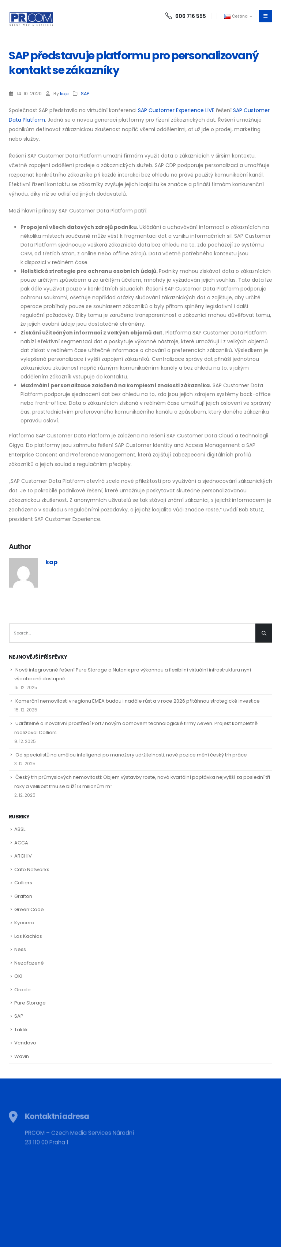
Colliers (23, 882)
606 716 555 (185, 16)
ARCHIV (23, 855)
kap (64, 93)
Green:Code (29, 909)
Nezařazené (29, 962)
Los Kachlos (28, 936)
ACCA (21, 842)
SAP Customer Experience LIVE (176, 110)
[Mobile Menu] (265, 16)
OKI (18, 976)
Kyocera (24, 922)
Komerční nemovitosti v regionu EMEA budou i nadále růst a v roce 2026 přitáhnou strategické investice (137, 700)
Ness (20, 949)
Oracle (22, 989)
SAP (85, 93)
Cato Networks (31, 869)
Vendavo (25, 1042)
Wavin (21, 1056)
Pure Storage (30, 1002)
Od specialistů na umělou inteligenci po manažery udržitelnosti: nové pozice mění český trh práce (131, 754)
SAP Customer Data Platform (48, 481)
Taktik (21, 1029)
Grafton (23, 896)
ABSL (19, 829)
